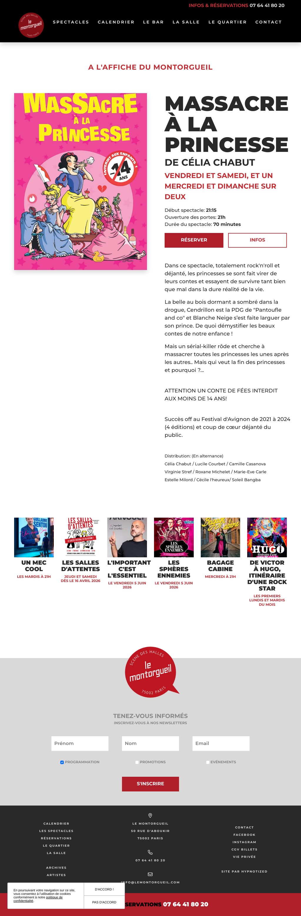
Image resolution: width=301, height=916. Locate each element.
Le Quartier (227, 25)
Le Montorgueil (150, 824)
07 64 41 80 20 (150, 860)
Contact (268, 22)
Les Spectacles (56, 831)
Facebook (244, 835)
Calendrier (116, 25)
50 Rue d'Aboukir (150, 831)
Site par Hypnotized (244, 871)
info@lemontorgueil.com (150, 882)
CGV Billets (244, 849)
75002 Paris (150, 838)
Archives (56, 868)
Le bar (153, 25)
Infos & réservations (237, 6)
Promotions (150, 762)
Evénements (221, 762)
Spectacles (71, 25)
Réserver (194, 240)
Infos (257, 240)
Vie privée (244, 857)
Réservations (56, 838)
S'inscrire (150, 784)
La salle (186, 25)
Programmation (79, 762)
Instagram (244, 842)
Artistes (56, 875)
